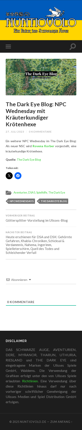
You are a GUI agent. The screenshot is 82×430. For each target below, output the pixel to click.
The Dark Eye (56, 192)
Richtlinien (30, 381)
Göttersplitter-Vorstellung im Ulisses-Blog (41, 218)
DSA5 (31, 192)
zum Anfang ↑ (61, 421)
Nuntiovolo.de (33, 421)
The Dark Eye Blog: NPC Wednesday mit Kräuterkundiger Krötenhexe (36, 114)
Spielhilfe (41, 192)
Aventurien (20, 192)
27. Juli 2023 (15, 131)
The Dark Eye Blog (29, 159)
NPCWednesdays (22, 201)
